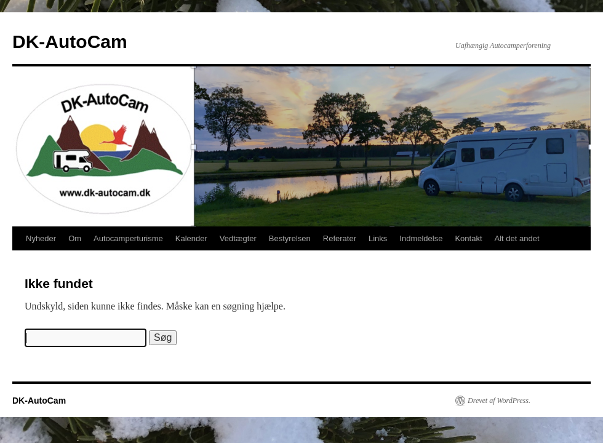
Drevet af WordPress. (499, 400)
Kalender (191, 238)
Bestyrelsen (290, 238)
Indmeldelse (420, 238)
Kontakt (468, 238)
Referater (339, 238)
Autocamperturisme (128, 238)
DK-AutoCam (69, 41)
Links (378, 238)
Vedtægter (238, 238)
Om (74, 238)
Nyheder (41, 238)
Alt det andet (517, 238)
